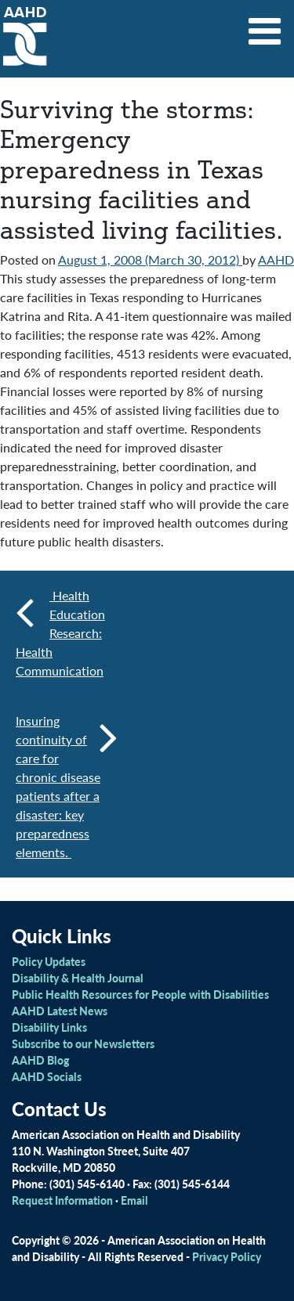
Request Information (62, 1200)
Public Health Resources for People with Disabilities (140, 994)
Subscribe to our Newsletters (83, 1043)
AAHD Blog (40, 1060)
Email (134, 1200)
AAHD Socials (47, 1076)
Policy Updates (48, 961)
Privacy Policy (226, 1256)
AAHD (276, 259)
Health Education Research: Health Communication (60, 632)
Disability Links (49, 1027)
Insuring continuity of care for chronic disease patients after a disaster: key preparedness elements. (67, 786)
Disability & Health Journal (77, 978)
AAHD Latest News (59, 1010)
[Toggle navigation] (265, 26)
